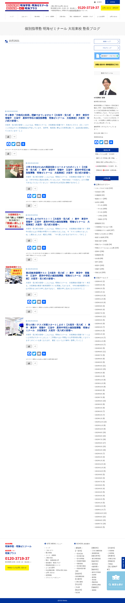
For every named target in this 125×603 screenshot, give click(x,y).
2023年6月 (98, 401)
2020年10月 (99, 513)
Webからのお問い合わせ (17, 568)
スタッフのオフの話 (101, 188)
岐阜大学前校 (96, 572)
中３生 (100, 212)
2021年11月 (99, 467)
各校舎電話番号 (75, 10)
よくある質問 (100, 16)
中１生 (100, 205)
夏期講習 (98, 223)
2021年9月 (98, 474)
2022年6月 (98, 443)
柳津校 (94, 577)
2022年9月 (98, 432)
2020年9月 (98, 517)
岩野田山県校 (96, 585)
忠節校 (94, 575)
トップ (11, 16)
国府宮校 (95, 564)
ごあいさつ (24, 16)
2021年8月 (98, 478)
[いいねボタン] (8, 137)
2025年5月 (98, 320)
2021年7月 (98, 482)
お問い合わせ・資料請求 (110, 8)
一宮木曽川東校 (80, 566)
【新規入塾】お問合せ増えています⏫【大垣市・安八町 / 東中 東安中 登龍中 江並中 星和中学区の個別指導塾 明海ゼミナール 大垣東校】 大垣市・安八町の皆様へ (107, 162)
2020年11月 (99, 510)
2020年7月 (98, 524)
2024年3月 (98, 369)
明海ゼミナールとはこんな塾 (104, 248)
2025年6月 (98, 316)
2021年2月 (98, 499)
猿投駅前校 (95, 553)
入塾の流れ (62, 16)
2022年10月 (99, 429)
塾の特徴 (37, 16)
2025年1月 (98, 334)
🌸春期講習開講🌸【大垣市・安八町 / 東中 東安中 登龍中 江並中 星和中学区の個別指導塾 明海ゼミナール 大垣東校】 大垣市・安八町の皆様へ (107, 166)
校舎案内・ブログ (88, 16)
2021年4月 (98, 492)
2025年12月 (99, 295)
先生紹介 (98, 192)
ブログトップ (107, 48)
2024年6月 (98, 359)
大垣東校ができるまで (102, 227)
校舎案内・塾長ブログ (53, 563)
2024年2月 (98, 373)
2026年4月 (98, 281)
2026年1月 (98, 292)
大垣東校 (111, 551)
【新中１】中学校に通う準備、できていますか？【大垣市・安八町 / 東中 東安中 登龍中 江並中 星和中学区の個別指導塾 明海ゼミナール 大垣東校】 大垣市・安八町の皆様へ (107, 158)
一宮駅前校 (79, 563)
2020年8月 (98, 520)
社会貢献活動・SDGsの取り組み (56, 570)
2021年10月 (99, 471)
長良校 (94, 580)
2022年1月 (98, 460)
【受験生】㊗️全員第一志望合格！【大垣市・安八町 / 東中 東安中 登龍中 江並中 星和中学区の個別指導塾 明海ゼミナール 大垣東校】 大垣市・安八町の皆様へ (107, 170)
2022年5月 (98, 446)
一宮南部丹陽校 (80, 561)
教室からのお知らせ (101, 234)
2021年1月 (98, 503)
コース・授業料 (50, 16)
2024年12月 (99, 338)
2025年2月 (98, 331)
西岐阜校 (95, 582)
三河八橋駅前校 (97, 551)
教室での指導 (99, 237)
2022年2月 (98, 457)
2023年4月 (98, 408)
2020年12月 (99, 506)
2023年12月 (99, 380)
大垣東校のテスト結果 (102, 230)
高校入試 (98, 272)
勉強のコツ (99, 199)
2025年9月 (98, 306)
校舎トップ (107, 41)
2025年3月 (98, 327)
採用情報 (112, 2)
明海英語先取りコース (53, 565)
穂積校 (94, 590)
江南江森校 (79, 582)
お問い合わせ (113, 16)
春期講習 (98, 255)
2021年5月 (98, 488)
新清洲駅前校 (79, 576)
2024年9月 (98, 348)
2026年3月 (98, 285)
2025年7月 (98, 313)
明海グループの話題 (101, 244)
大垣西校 (111, 553)
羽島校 (110, 564)
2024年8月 (98, 352)
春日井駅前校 (96, 558)
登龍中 (97, 269)
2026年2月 (98, 288)
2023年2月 (98, 415)
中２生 (100, 209)
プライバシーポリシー (53, 577)
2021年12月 (99, 464)
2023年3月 (98, 411)
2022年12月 (99, 422)
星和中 (97, 251)
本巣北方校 (112, 558)
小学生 (100, 216)
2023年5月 (98, 404)
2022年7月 (98, 439)
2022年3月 (98, 453)
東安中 (97, 265)
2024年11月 (99, 341)
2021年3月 (98, 496)
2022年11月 (99, 425)
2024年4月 (98, 366)
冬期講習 (98, 195)
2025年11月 (99, 299)
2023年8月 (98, 394)
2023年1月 (98, 418)
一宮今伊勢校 (79, 558)
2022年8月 (98, 436)
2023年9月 (98, 390)
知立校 (77, 592)
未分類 (97, 258)
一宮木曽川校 (79, 556)
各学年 (97, 202)
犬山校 (77, 587)
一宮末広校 (79, 553)
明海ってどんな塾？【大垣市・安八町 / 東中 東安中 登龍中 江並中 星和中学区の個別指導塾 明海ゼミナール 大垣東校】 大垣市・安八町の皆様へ (107, 154)
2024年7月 (98, 355)
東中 (96, 262)
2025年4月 (98, 323)
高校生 (100, 219)
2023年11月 (99, 383)
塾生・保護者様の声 (75, 16)
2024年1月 (98, 376)
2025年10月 (99, 302)
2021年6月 (98, 485)
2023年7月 (98, 397)
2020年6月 (98, 527)
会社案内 (99, 2)
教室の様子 (99, 241)
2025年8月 (98, 309)
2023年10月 (99, 387)
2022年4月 (98, 450)
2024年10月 (99, 345)
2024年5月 (98, 362)
